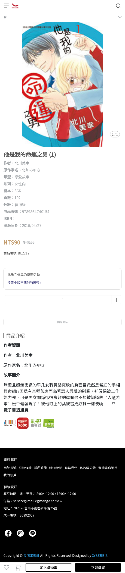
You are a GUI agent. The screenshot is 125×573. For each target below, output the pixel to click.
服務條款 (25, 467)
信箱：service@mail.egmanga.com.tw (32, 501)
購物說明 (55, 467)
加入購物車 (48, 567)
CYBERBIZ (99, 555)
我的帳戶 (9, 475)
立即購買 (98, 567)
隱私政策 (40, 467)
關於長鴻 (9, 467)
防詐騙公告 (88, 467)
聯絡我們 (70, 467)
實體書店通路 (108, 467)
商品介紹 (62, 322)
